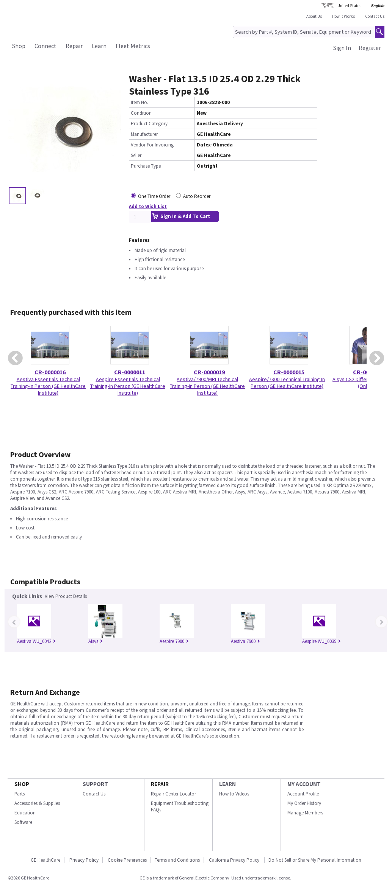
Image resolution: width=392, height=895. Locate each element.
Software (23, 822)
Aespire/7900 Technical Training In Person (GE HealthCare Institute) (287, 382)
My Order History (304, 803)
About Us (314, 16)
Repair (74, 46)
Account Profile (303, 794)
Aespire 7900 (174, 641)
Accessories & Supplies (37, 803)
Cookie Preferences (127, 860)
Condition (141, 113)
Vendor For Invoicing (152, 145)
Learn (99, 46)
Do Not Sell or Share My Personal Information (314, 860)
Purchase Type (146, 166)
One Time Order (154, 196)
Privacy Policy (84, 860)
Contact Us (374, 16)
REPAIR (160, 784)
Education (25, 812)
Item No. (139, 102)
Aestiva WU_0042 (36, 641)
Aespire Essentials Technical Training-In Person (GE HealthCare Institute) (127, 386)
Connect (45, 46)
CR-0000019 (209, 372)
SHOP (21, 784)
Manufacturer (144, 134)
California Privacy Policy (234, 860)
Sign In (342, 47)
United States (349, 5)
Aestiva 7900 (245, 641)
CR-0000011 (129, 372)
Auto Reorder (196, 196)
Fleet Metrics (133, 46)
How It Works (343, 16)
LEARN (227, 784)
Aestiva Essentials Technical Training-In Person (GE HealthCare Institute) (48, 386)
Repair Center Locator (173, 794)
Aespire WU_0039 (321, 641)
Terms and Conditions (177, 860)
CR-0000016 (50, 372)
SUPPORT (95, 784)
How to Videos (234, 794)
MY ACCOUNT (304, 784)
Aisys (95, 641)
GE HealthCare (45, 860)
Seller (136, 155)
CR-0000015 (288, 372)
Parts (19, 794)
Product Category (149, 123)
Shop (18, 46)
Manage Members (305, 812)
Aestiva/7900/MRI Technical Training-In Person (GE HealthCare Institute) (207, 386)
